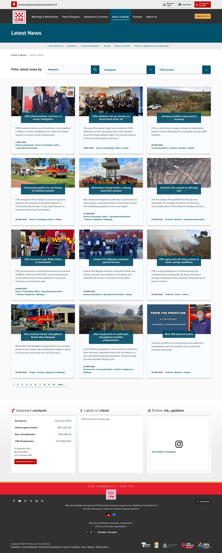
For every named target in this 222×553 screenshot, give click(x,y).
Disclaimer (15, 547)
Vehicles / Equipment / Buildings (98, 219)
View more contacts (25, 462)
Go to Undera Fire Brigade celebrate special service (111, 265)
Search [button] (95, 69)
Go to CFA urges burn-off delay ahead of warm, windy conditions (179, 265)
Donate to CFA (202, 16)
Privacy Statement (29, 547)
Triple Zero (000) (63, 420)
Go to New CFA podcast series (179, 341)
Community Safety (90, 46)
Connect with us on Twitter (31, 501)
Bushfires (72, 46)
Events (107, 46)
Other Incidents (122, 46)
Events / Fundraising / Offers (47, 145)
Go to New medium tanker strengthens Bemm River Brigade (43, 341)
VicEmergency (102, 547)
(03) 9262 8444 (63, 441)
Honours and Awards (24, 145)
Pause (91, 532)
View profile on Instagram (164, 452)
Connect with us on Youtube (20, 501)
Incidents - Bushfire (177, 148)
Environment (89, 369)
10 (54, 384)
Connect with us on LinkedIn (37, 501)
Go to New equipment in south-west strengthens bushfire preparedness (111, 341)
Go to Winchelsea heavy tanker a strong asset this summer (111, 191)
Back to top (204, 502)
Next (60, 384)
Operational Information (27, 148)
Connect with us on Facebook (14, 501)
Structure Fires (56, 46)
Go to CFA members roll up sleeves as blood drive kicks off (111, 120)
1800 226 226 (64, 427)
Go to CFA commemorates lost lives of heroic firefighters (43, 120)
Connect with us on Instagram (25, 501)
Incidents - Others (173, 294)
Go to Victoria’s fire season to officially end (179, 191)
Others (185, 294)
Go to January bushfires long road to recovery (179, 120)
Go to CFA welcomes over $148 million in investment (43, 265)
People (125, 148)
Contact (66, 547)
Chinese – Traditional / (106, 532)
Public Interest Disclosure (50, 547)
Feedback (75, 547)
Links (83, 547)
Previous (87, 532)
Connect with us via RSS (42, 501)
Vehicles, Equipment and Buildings (152, 46)
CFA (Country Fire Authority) (95, 419)
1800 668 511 (65, 434)
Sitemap (90, 547)
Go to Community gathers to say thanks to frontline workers (43, 191)
